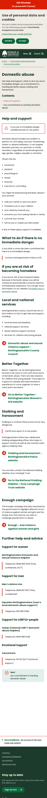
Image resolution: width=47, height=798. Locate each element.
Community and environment (22, 61)
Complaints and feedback (11, 757)
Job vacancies (7, 760)
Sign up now (11, 789)
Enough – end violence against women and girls (23, 526)
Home (4, 61)
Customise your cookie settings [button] (17, 34)
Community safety (12, 64)
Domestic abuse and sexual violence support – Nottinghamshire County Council (25, 349)
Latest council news (9, 764)
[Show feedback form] (23, 741)
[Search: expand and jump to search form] (39, 53)
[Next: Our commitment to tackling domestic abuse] (23, 675)
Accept (22, 40)
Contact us (6, 753)
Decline (8, 40)
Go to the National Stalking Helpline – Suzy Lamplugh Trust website (25, 484)
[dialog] (23, 29)
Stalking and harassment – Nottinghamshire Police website (25, 456)
